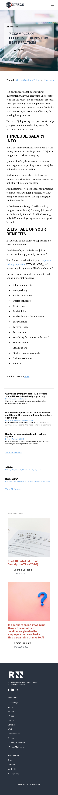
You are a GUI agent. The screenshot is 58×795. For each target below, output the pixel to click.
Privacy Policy (13, 773)
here (26, 376)
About (10, 760)
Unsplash (49, 80)
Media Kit (12, 769)
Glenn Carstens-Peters (28, 80)
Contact (11, 765)
